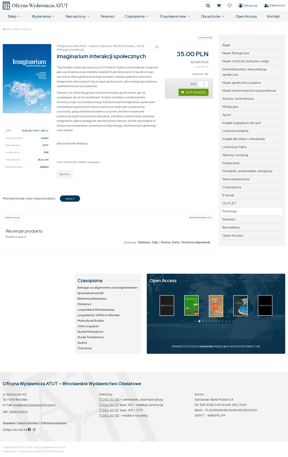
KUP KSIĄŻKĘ (193, 92)
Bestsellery (231, 227)
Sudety (82, 343)
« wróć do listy (205, 37)
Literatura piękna (235, 131)
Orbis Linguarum (88, 326)
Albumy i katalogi (235, 155)
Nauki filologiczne (235, 53)
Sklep (12, 16)
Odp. (155, 242)
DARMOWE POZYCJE (212, 346)
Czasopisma (135, 16)
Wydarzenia (41, 16)
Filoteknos (84, 304)
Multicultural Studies (91, 321)
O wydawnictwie (173, 16)
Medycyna (230, 107)
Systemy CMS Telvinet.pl (48, 451)
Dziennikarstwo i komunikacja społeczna (244, 72)
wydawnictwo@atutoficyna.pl (34, 405)
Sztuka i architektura (238, 98)
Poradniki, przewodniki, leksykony (247, 171)
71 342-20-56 (109, 399)
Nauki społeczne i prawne (241, 82)
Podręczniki (231, 163)
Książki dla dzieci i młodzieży (243, 139)
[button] (199, 321)
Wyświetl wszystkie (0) (200, 217)
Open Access (246, 16)
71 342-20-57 (109, 405)
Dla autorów (210, 16)
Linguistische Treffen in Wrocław (99, 315)
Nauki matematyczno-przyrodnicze (249, 90)
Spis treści (65, 174)
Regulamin (9, 422)
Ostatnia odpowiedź (195, 242)
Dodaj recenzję (12, 217)
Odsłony (144, 242)
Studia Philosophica (90, 332)
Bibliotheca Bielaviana (92, 299)
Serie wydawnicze (235, 179)
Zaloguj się (248, 5)
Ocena (165, 242)
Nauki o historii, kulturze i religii (245, 61)
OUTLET (229, 203)
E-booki (228, 195)
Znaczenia (84, 348)
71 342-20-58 (109, 415)
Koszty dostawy (28, 422)
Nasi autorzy (76, 16)
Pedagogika (94, 162)
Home (8, 29)
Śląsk (226, 45)
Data (175, 242)
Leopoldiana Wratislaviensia (96, 310)
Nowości (108, 16)
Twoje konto (10, 451)
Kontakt (273, 16)
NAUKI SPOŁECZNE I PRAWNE (72, 162)
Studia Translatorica (91, 337)
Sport (226, 115)
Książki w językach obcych (241, 123)
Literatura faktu (234, 147)
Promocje (26, 29)
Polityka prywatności (54, 422)
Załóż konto (274, 5)
